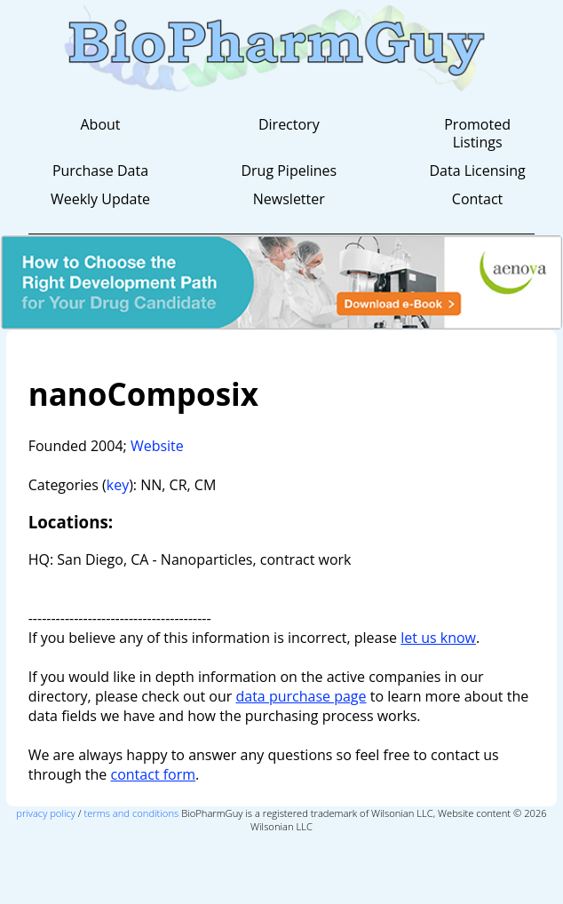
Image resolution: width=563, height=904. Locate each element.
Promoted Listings (477, 133)
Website (157, 446)
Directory (289, 124)
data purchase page (300, 696)
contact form (153, 774)
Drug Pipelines (289, 170)
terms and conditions (131, 813)
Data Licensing (477, 170)
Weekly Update (100, 199)
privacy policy (45, 813)
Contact (477, 199)
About (100, 124)
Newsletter (289, 199)
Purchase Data (100, 170)
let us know (438, 637)
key (118, 485)
